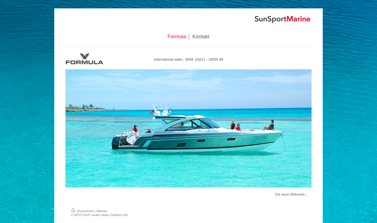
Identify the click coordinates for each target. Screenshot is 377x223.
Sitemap (101, 211)
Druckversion (83, 211)
